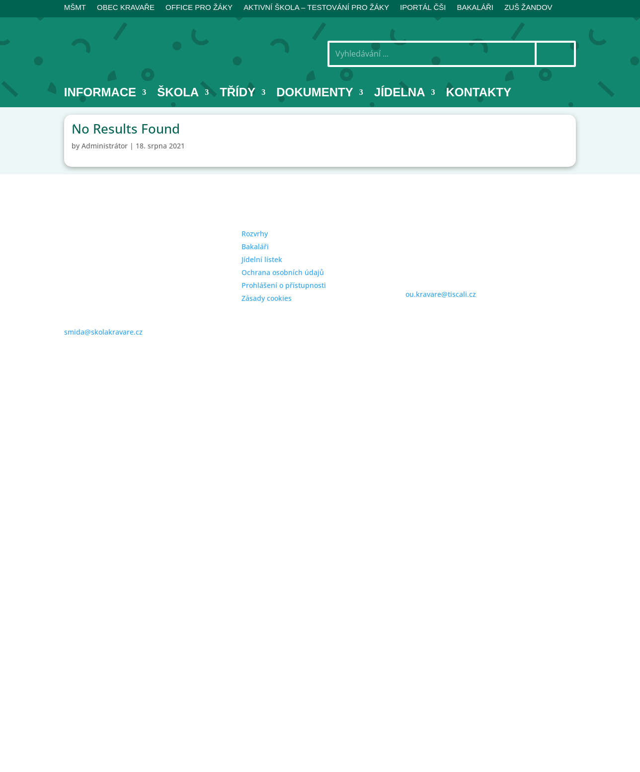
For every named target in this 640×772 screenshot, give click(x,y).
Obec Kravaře (126, 7)
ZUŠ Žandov (528, 7)
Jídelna (399, 94)
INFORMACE (100, 94)
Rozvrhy (254, 233)
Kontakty (478, 94)
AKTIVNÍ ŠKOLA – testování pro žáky (316, 7)
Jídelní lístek (261, 259)
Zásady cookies (266, 298)
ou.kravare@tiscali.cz (440, 294)
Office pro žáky (199, 7)
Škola (178, 94)
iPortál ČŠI (423, 7)
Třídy (237, 94)
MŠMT (75, 7)
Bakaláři (255, 246)
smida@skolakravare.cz (103, 332)
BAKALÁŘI (475, 7)
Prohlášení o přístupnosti (283, 285)
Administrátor (104, 145)
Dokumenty (314, 94)
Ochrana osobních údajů (282, 272)
